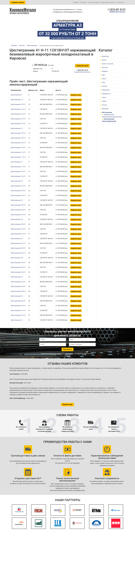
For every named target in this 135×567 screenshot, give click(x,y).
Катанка (105, 67)
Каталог (84, 2)
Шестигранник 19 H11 (18, 171)
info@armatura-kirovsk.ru (117, 11)
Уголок (104, 105)
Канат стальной (107, 64)
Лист (103, 82)
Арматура (105, 56)
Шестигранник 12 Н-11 (18, 109)
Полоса (104, 86)
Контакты (121, 2)
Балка (104, 60)
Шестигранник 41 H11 (18, 306)
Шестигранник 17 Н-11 (18, 157)
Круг (103, 75)
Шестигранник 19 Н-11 (18, 176)
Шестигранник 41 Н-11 (18, 310)
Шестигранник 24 (17, 219)
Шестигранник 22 (17, 200)
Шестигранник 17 (17, 162)
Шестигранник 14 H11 (18, 138)
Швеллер (105, 109)
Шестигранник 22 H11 (18, 190)
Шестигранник (107, 112)
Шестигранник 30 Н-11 (18, 253)
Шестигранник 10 (17, 99)
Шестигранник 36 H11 (18, 286)
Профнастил (106, 94)
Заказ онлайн (94, 2)
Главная (76, 2)
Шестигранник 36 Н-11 (18, 291)
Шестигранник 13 (17, 128)
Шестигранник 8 (16, 95)
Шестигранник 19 (17, 181)
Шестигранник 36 (17, 296)
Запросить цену (82, 65)
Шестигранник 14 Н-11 (18, 143)
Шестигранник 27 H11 (18, 229)
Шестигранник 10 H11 (18, 104)
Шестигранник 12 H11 (18, 114)
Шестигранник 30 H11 (18, 248)
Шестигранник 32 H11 (18, 267)
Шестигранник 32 (17, 277)
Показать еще (67, 404)
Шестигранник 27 (17, 238)
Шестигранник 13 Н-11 (18, 123)
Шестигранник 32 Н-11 (18, 272)
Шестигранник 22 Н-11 (18, 195)
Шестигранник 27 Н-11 (18, 234)
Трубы (104, 101)
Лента (104, 79)
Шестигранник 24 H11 (18, 210)
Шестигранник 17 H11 (18, 152)
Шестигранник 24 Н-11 (18, 215)
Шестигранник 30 (17, 258)
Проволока (106, 90)
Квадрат (105, 71)
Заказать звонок (17, 2)
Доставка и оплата (108, 2)
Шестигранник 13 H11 (18, 119)
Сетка (104, 97)
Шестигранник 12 (17, 320)
